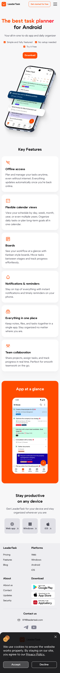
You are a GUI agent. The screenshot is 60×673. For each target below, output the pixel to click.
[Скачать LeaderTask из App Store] (43, 595)
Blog (5, 565)
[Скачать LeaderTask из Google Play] (43, 587)
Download (30, 55)
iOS (33, 570)
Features (7, 560)
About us (8, 585)
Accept (15, 664)
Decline (44, 664)
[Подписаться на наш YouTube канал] (33, 627)
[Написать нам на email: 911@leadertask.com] (30, 620)
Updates (7, 595)
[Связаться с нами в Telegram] (26, 627)
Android (35, 565)
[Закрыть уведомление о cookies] (55, 637)
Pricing (6, 555)
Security (7, 600)
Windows (36, 560)
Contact (7, 590)
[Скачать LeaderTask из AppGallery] (43, 602)
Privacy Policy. (35, 654)
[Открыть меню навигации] (55, 4)
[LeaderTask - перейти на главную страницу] (11, 4)
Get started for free (39, 4)
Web (33, 555)
